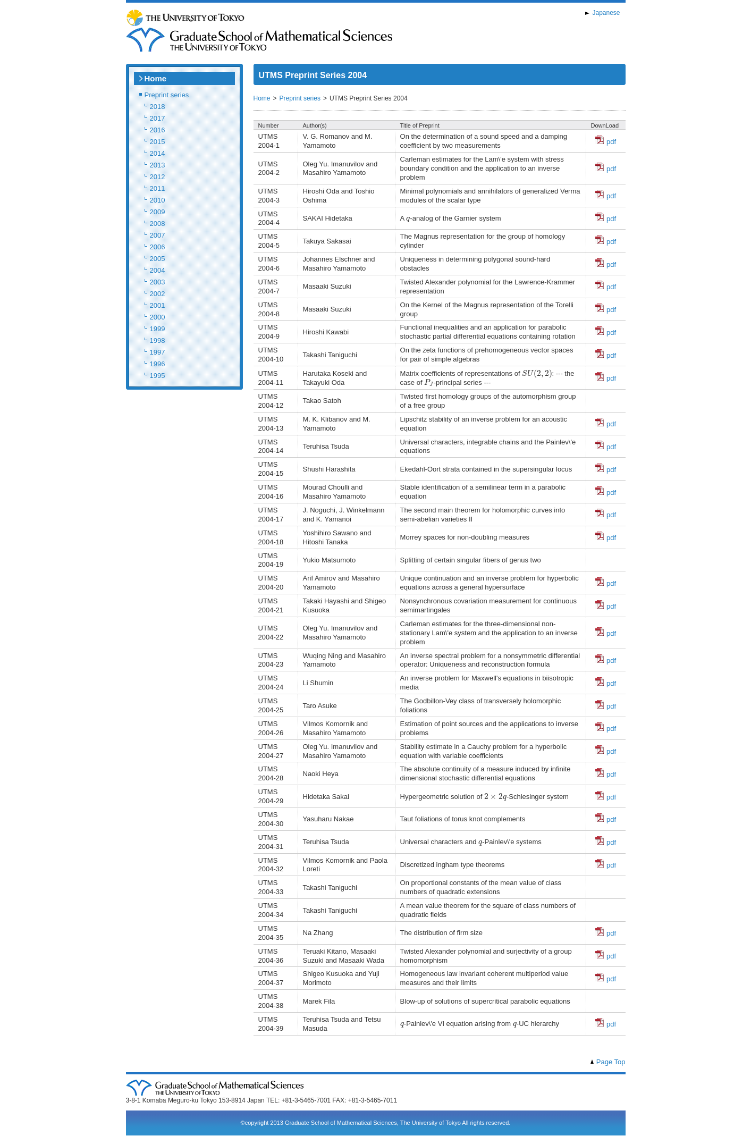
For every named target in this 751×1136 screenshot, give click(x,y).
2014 (157, 153)
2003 (157, 282)
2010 (157, 200)
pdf (605, 142)
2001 (157, 305)
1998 (157, 340)
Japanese (606, 12)
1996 (157, 364)
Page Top (611, 1062)
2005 (157, 259)
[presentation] (408, 219)
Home (156, 78)
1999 (157, 329)
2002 (157, 294)
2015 (157, 142)
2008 (157, 224)
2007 (157, 235)
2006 (157, 247)
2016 (157, 130)
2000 (157, 317)
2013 (157, 165)
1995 (157, 376)
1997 (157, 352)
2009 (157, 212)
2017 (157, 118)
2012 (157, 177)
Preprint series (167, 95)
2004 (157, 270)
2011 (157, 188)
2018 (157, 107)
